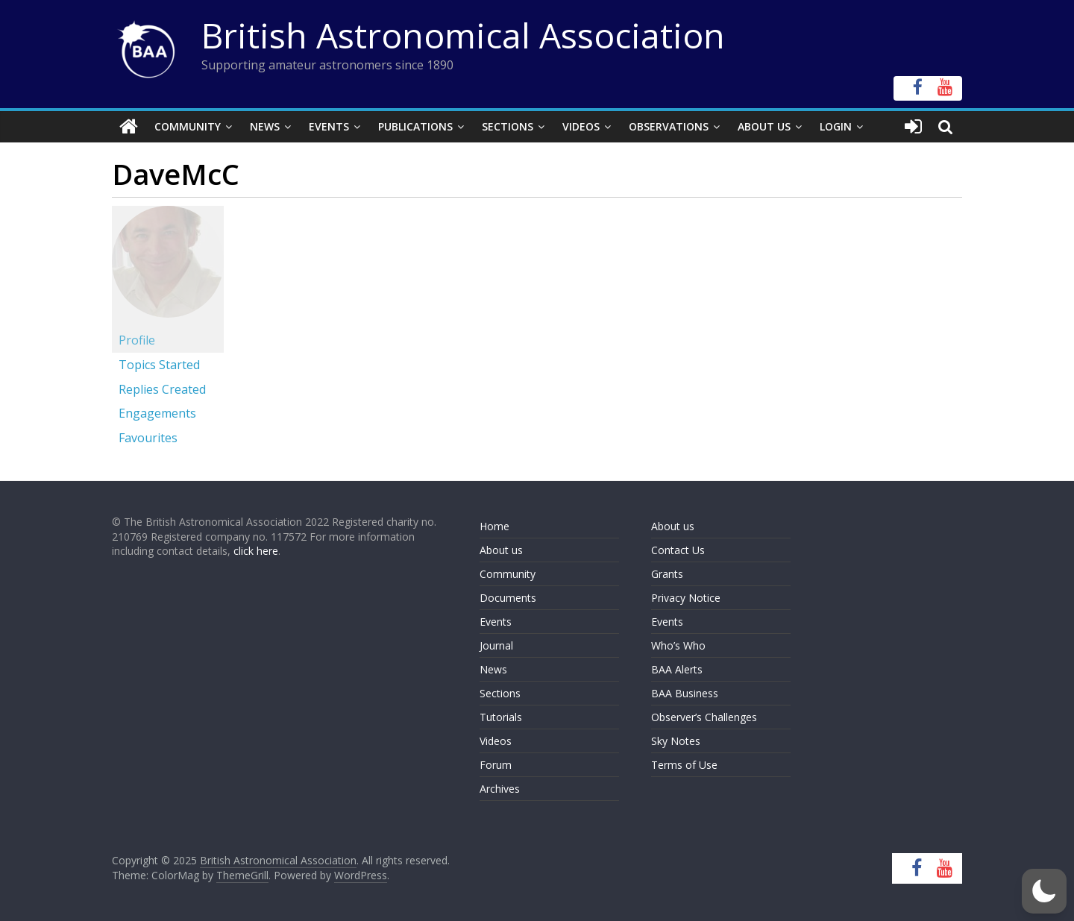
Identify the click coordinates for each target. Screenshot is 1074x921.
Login (836, 126)
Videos (581, 126)
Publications (415, 126)
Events (329, 126)
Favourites (148, 438)
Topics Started (159, 364)
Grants (667, 574)
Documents (508, 598)
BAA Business (684, 693)
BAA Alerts (677, 669)
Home (494, 526)
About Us (764, 126)
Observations (669, 126)
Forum (496, 765)
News (265, 126)
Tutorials (501, 717)
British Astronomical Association (463, 35)
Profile (137, 340)
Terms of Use (684, 765)
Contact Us (678, 550)
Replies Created (162, 389)
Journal (496, 645)
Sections (507, 126)
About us (501, 550)
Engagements (157, 413)
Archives (500, 789)
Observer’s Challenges (704, 717)
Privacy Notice (685, 598)
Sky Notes (675, 741)
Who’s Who (678, 645)
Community (187, 126)
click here (255, 551)
